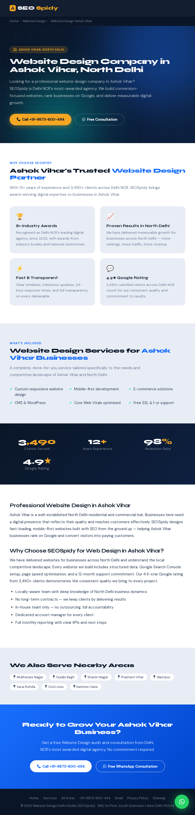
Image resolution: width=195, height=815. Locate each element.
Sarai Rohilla (24, 687)
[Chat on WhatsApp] (182, 802)
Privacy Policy (137, 798)
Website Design (34, 21)
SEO (34, 8)
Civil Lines (54, 687)
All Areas (68, 798)
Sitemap (159, 798)
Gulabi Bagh (64, 677)
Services (50, 798)
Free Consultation (99, 119)
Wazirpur (161, 677)
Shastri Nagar (96, 677)
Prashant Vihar (131, 677)
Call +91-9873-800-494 (40, 119)
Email (119, 798)
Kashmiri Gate (85, 687)
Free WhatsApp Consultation (130, 766)
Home (14, 21)
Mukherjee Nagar (28, 677)
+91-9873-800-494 (94, 798)
